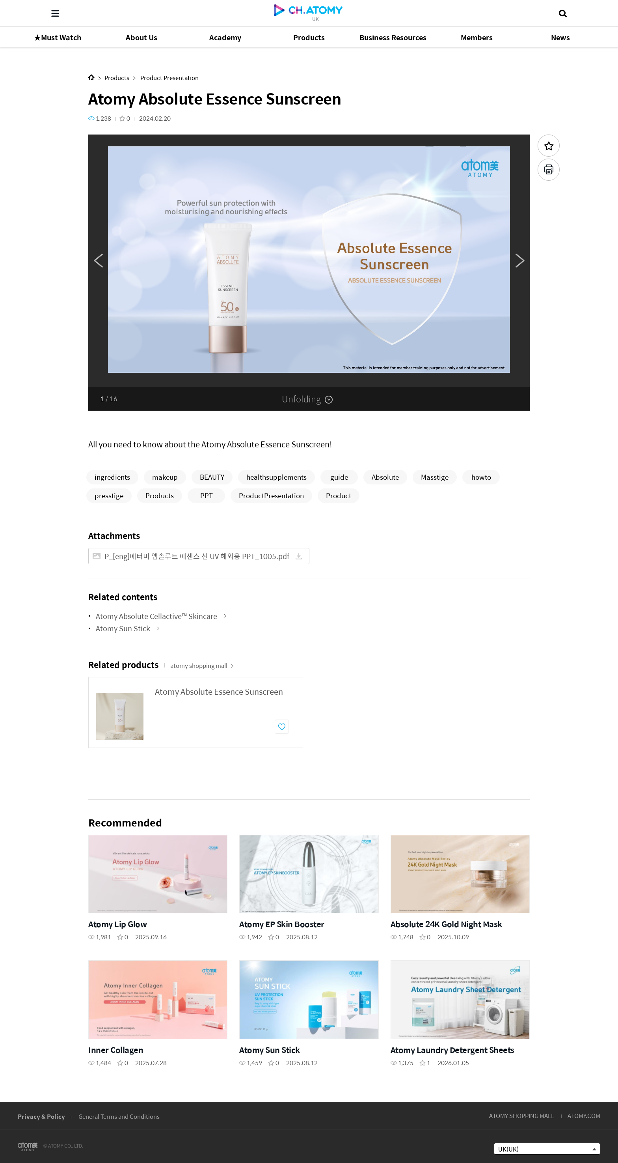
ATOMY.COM (584, 1115)
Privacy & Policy (41, 1116)
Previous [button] (98, 261)
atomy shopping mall (202, 665)
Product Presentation (169, 77)
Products (116, 77)
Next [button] (520, 261)
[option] (309, 260)
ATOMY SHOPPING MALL (521, 1115)
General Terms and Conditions (119, 1116)
